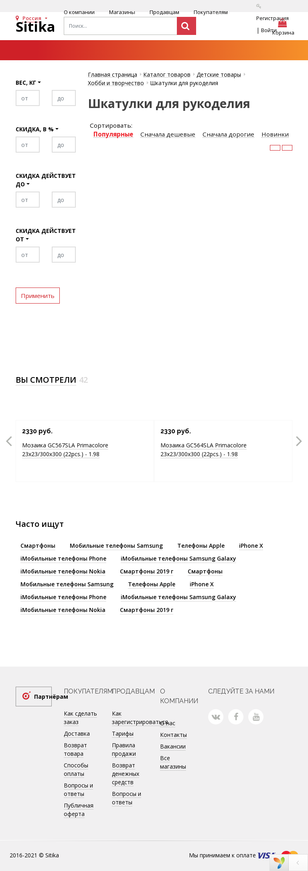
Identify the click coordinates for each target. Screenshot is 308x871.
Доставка (77, 733)
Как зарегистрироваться (140, 718)
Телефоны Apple (201, 545)
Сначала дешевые (167, 134)
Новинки (275, 134)
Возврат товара (75, 749)
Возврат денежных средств (125, 773)
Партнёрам (43, 696)
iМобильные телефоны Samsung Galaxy (178, 558)
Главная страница (112, 74)
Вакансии (173, 746)
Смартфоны (37, 545)
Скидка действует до (46, 180)
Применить (38, 296)
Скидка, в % (35, 129)
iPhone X (251, 545)
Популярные (113, 134)
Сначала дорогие (228, 134)
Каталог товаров (166, 74)
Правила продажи (124, 749)
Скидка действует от (46, 235)
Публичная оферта (78, 810)
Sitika (35, 26)
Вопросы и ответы (78, 789)
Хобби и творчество (116, 83)
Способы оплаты (76, 769)
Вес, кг (26, 82)
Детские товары (219, 74)
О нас (167, 723)
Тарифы (123, 733)
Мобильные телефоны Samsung (116, 545)
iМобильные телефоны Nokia (62, 571)
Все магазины (173, 762)
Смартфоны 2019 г (146, 571)
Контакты (173, 734)
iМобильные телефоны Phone (63, 558)
